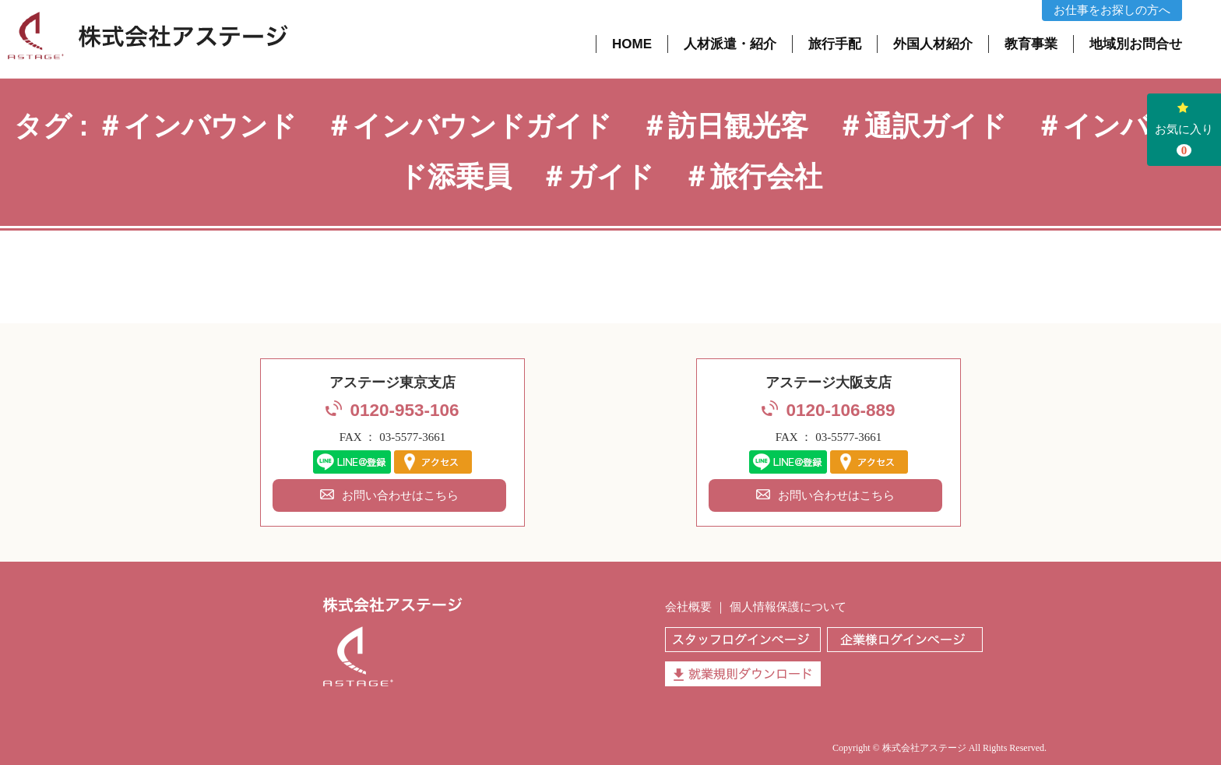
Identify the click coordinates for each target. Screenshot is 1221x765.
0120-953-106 (404, 410)
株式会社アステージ (924, 747)
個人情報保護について (788, 607)
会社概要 (688, 607)
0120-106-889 (840, 410)
